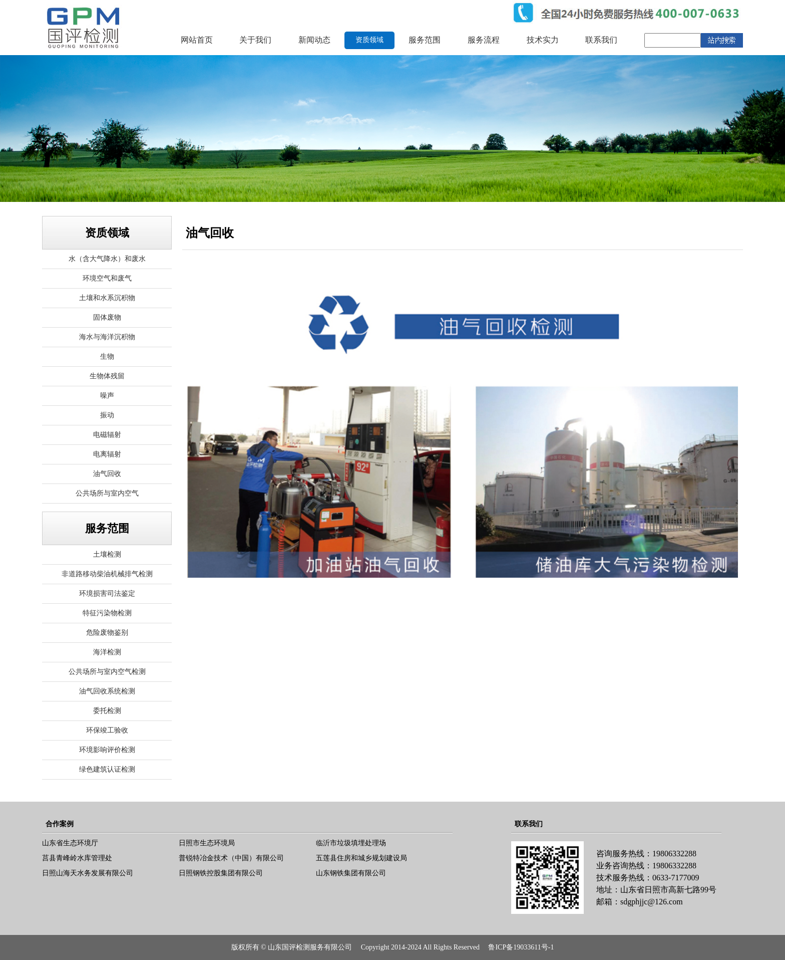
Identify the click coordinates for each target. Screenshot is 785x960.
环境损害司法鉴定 (107, 593)
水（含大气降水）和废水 (107, 259)
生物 (107, 356)
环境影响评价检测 (107, 750)
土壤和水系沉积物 (107, 298)
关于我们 (255, 40)
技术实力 (543, 40)
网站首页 (197, 40)
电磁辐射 (107, 434)
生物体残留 (107, 376)
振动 (107, 415)
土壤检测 (107, 554)
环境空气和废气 (107, 278)
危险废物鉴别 (107, 632)
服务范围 (425, 40)
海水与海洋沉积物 (107, 337)
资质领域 (369, 40)
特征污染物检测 (107, 613)
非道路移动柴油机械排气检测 (107, 574)
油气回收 (107, 473)
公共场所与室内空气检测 (107, 671)
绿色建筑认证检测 (107, 769)
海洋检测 (107, 652)
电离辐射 (107, 454)
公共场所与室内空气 (107, 493)
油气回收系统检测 (107, 691)
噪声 (107, 395)
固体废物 (107, 317)
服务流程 (484, 40)
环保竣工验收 (107, 730)
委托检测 (107, 710)
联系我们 (601, 40)
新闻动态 (314, 40)
